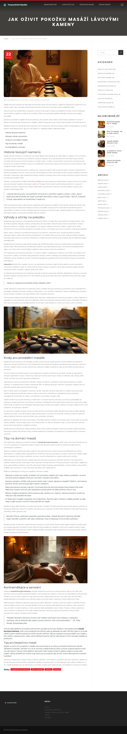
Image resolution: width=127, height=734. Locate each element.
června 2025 (104, 211)
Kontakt (48, 717)
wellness (49, 669)
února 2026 (103, 183)
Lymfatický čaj (68, 5)
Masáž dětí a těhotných (109, 82)
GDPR (47, 715)
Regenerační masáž (107, 86)
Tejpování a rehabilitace (109, 94)
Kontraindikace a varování (15, 147)
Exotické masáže (106, 77)
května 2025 (103, 215)
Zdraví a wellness (35, 100)
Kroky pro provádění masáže (16, 140)
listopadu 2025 (105, 194)
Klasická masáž (105, 98)
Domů (6, 39)
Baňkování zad (50, 5)
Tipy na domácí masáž (14, 144)
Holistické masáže (106, 107)
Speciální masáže (106, 73)
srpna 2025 (103, 204)
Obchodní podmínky (53, 710)
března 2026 (104, 180)
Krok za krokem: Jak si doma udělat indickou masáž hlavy (114, 132)
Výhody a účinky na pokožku (16, 136)
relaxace (57, 669)
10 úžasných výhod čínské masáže (114, 152)
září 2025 (102, 201)
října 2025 (103, 197)
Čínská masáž (104, 5)
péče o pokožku (37, 669)
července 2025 (105, 208)
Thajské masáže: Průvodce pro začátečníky (113, 142)
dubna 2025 (103, 218)
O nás (47, 707)
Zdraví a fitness (105, 90)
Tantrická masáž (86, 5)
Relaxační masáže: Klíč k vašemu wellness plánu (113, 123)
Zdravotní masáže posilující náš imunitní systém (114, 161)
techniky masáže (34, 181)
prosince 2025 (104, 190)
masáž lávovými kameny (20, 669)
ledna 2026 (103, 187)
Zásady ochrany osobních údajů (57, 712)
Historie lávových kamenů (15, 133)
